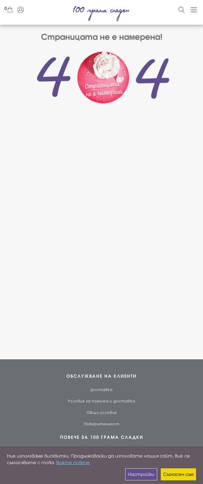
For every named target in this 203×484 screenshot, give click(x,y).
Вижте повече (73, 462)
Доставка (101, 390)
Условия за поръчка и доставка (101, 401)
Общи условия (102, 413)
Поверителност (101, 424)
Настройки (141, 474)
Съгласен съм (178, 474)
